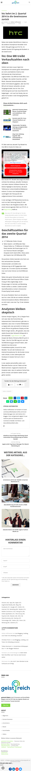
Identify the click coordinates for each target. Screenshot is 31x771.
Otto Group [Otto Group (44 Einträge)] (20, 614)
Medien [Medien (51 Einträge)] (22, 609)
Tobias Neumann (6, 646)
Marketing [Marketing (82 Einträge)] (14, 609)
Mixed (4, 727)
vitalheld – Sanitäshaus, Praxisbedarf (11, 747)
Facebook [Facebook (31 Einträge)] (6, 607)
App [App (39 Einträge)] (12, 602)
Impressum (4, 752)
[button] (3, 768)
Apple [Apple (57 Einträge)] (18, 602)
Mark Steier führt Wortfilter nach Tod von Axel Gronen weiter (14, 655)
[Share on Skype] (18, 401)
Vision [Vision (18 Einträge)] (22, 620)
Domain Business (7, 719)
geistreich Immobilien (7, 741)
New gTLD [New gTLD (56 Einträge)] (20, 611)
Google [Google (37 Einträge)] (13, 607)
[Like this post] (11, 398)
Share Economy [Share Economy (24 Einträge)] (7, 618)
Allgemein (5, 715)
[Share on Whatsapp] (7, 401)
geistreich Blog (5, 744)
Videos (4, 734)
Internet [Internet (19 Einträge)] (5, 609)
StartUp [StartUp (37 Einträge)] (17, 618)
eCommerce (6, 723)
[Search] (29, 2)
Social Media (6, 730)
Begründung (8, 209)
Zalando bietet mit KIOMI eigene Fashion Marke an (15, 530)
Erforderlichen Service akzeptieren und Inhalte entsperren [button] (15, 171)
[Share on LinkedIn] (25, 398)
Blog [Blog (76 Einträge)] (18, 605)
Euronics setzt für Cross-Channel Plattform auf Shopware (19, 120)
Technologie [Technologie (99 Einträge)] (6, 620)
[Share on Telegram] (11, 401)
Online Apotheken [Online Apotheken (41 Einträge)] (8, 614)
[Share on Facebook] (15, 398)
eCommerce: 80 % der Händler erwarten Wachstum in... (15, 480)
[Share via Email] (22, 401)
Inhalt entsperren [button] (15, 166)
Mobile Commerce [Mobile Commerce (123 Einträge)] (9, 611)
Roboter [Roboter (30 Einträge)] (13, 616)
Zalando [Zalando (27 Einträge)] (13, 622)
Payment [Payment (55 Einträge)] (5, 616)
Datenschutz (4, 754)
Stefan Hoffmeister (16, 22)
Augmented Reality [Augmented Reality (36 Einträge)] (8, 605)
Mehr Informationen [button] (15, 162)
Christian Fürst (6, 640)
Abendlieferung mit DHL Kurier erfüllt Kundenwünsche (15, 505)
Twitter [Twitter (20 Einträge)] (15, 620)
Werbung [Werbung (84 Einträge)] (6, 622)
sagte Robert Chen (17, 335)
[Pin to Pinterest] (22, 398)
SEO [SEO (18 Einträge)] (20, 616)
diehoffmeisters (5, 745)
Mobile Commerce (7, 391)
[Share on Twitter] (18, 398)
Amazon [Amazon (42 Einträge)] (5, 602)
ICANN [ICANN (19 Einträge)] (21, 607)
